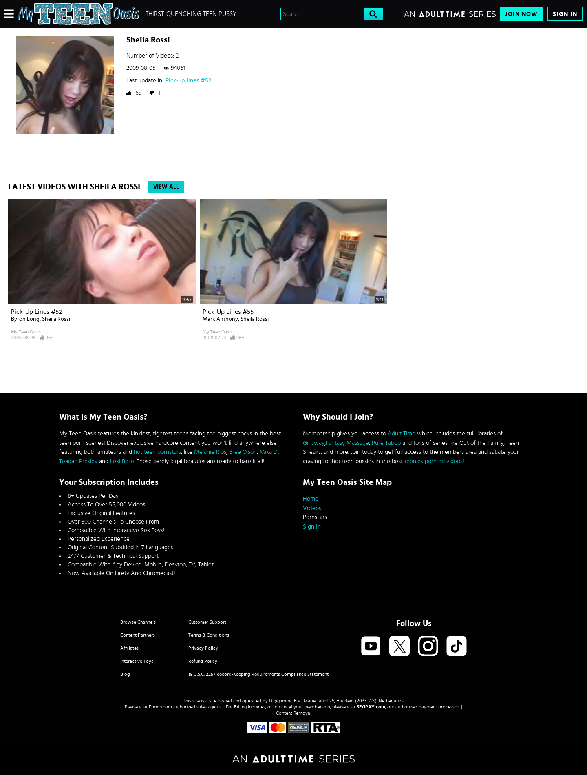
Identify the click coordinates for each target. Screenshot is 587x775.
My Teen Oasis (26, 331)
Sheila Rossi (56, 319)
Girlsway (313, 443)
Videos (312, 508)
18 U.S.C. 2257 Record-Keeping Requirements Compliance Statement (258, 674)
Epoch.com (160, 706)
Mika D (269, 452)
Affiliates (129, 648)
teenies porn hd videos (433, 461)
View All (166, 187)
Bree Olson (243, 452)
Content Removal (293, 713)
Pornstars (315, 517)
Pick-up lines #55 (228, 312)
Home (310, 499)
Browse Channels (138, 622)
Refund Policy (202, 661)
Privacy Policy (203, 648)
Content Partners (137, 635)
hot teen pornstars (157, 452)
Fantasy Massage (347, 443)
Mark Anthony (220, 319)
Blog (125, 674)
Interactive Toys (136, 661)
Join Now (521, 14)
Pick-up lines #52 (188, 81)
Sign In (565, 14)
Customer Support (207, 622)
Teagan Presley (78, 461)
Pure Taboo (386, 443)
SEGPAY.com (371, 706)
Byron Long (25, 319)
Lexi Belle (122, 461)
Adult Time (401, 434)
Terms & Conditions (208, 635)
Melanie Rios (210, 452)
